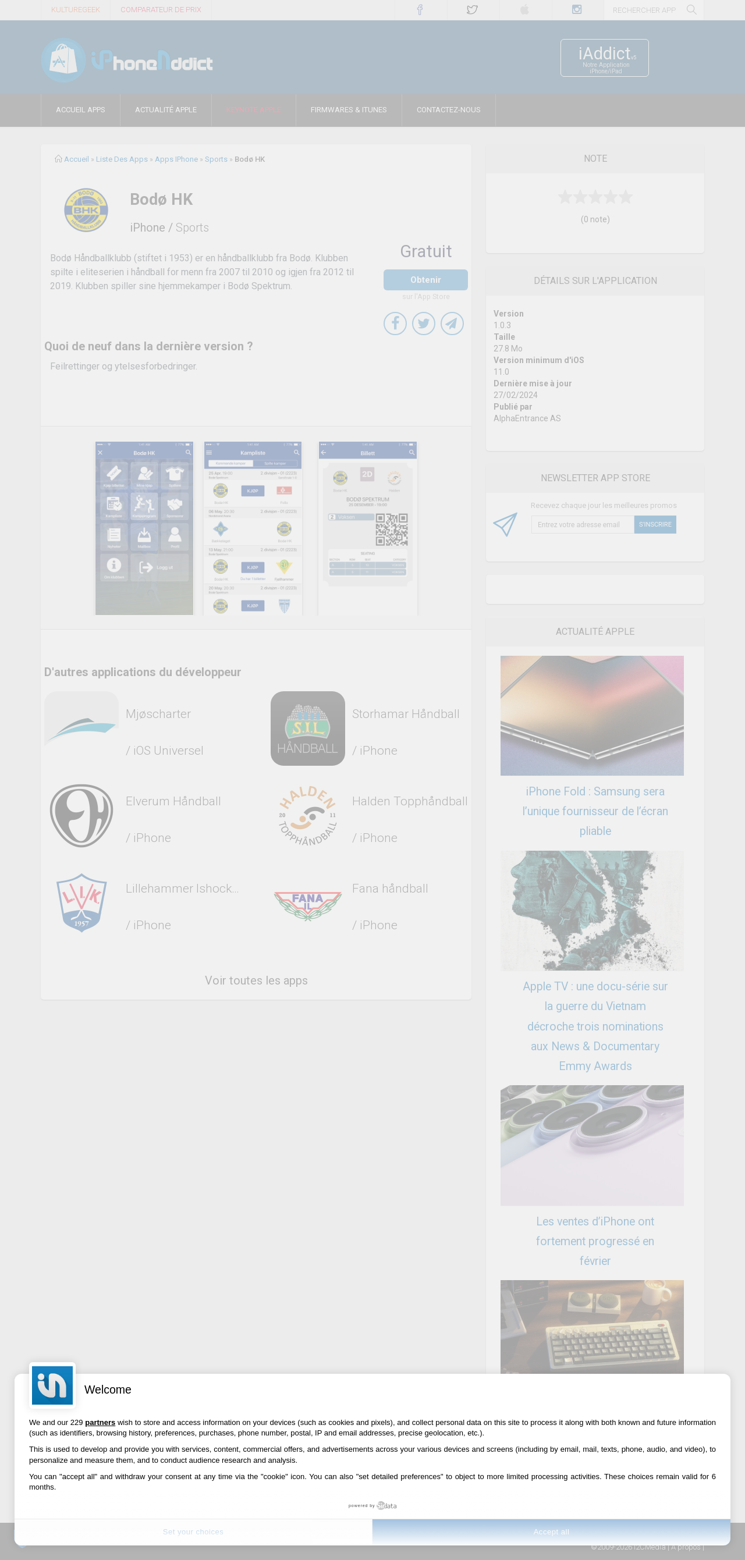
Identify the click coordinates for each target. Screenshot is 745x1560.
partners (100, 1422)
